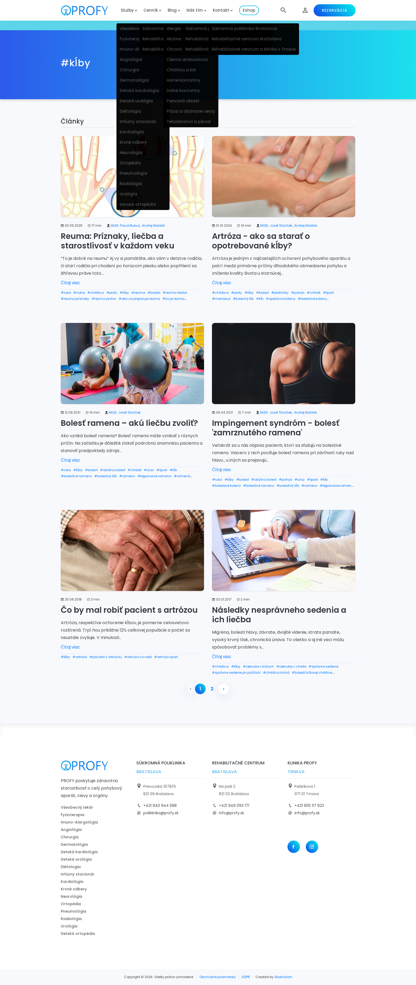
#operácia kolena (280, 298)
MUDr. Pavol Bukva (125, 225)
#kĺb (259, 298)
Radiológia (71, 918)
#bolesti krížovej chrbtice (312, 672)
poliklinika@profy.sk (161, 813)
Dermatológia (74, 844)
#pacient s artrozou (105, 657)
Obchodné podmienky (218, 977)
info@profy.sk (231, 813)
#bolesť (154, 292)
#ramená (182, 476)
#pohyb (297, 292)
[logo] (88, 10)
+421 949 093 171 (234, 805)
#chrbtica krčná (276, 672)
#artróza (79, 657)
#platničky (280, 292)
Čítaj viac (70, 283)
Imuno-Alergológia (79, 822)
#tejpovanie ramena (154, 476)
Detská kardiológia (79, 852)
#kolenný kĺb (243, 298)
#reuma (138, 292)
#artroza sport (166, 657)
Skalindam (283, 977)
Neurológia (71, 896)
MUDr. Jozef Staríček (276, 225)
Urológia (69, 926)
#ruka (66, 292)
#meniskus (221, 298)
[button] (283, 10)
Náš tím (195, 10)
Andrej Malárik (153, 225)
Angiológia (71, 829)
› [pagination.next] (223, 688)
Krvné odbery (74, 889)
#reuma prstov (104, 298)
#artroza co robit (138, 657)
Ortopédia (71, 904)
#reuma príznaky (75, 298)
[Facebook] (294, 847)
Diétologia (71, 866)
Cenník (151, 10)
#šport (328, 292)
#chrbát (313, 292)
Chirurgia (70, 837)
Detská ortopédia (78, 933)
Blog (172, 10)
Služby (127, 10)
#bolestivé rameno (76, 476)
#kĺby (124, 292)
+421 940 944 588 (160, 805)
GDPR (245, 977)
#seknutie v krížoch (258, 666)
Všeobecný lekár (77, 807)
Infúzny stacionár (77, 874)
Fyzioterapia (72, 814)
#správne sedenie (323, 666)
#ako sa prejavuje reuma (139, 298)
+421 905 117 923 (309, 805)
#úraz (149, 470)
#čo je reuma (173, 298)
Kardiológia (72, 881)
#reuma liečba (175, 292)
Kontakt (221, 10)
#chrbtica (95, 292)
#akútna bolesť (112, 470)
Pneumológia (73, 911)
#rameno (127, 476)
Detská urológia (76, 859)
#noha (79, 292)
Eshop (249, 10)
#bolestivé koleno (312, 298)
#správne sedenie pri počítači (236, 672)
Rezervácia (334, 10)
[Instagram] (312, 847)
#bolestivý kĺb (105, 476)
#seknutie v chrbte (291, 666)
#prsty (111, 292)
